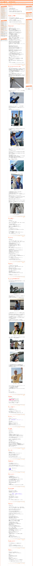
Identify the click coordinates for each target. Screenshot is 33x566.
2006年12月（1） (28, 83)
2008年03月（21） (28, 74)
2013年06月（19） (28, 38)
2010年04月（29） (28, 60)
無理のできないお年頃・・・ (4, 13)
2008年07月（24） (28, 72)
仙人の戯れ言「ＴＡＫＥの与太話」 (21, 414)
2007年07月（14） (28, 79)
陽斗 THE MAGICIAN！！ (4, 12)
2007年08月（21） (28, 78)
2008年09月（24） (28, 71)
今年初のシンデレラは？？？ (4, 15)
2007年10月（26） (28, 77)
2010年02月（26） (28, 61)
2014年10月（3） (28, 29)
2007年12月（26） (28, 76)
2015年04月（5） (28, 26)
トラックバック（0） (14, 64)
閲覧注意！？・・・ (3, 29)
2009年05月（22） (28, 66)
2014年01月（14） (28, 34)
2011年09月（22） (28, 50)
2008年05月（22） (28, 73)
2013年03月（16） (28, 40)
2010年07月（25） (28, 58)
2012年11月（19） (28, 42)
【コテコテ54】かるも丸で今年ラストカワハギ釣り (4, 26)
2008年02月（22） (28, 75)
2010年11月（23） (28, 56)
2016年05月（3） (28, 21)
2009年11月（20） (28, 63)
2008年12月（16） (28, 69)
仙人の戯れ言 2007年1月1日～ (9, 2)
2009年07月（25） (28, 65)
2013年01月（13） (28, 41)
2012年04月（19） (28, 46)
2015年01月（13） (28, 27)
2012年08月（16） (28, 44)
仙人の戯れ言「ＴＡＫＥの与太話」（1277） (29, 15)
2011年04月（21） (28, 53)
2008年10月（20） (28, 70)
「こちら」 (22, 3)
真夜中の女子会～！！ (3, 7)
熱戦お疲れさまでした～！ (4, 14)
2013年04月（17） (28, 39)
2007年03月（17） (28, 81)
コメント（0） (10, 64)
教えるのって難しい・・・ (4, 34)
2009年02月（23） (28, 68)
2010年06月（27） (28, 59)
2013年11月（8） (28, 35)
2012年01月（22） (28, 48)
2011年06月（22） (28, 52)
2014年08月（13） (28, 30)
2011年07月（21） (28, 51)
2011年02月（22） (28, 54)
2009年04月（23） (28, 67)
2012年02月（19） (28, 47)
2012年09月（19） (28, 43)
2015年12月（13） (28, 23)
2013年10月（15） (28, 36)
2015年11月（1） (28, 24)
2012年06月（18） (28, 45)
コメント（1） (10, 216)
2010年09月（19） (28, 57)
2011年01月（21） (28, 55)
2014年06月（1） (28, 31)
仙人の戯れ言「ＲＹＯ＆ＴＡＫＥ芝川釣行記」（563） (29, 14)
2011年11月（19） (28, 49)
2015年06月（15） (28, 25)
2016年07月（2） (28, 20)
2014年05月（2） (28, 32)
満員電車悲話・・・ (3, 25)
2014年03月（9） (28, 33)
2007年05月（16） (28, 80)
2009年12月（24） (28, 62)
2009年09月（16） (28, 64)
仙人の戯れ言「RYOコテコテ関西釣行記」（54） (29, 16)
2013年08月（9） (28, 37)
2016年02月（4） (28, 22)
